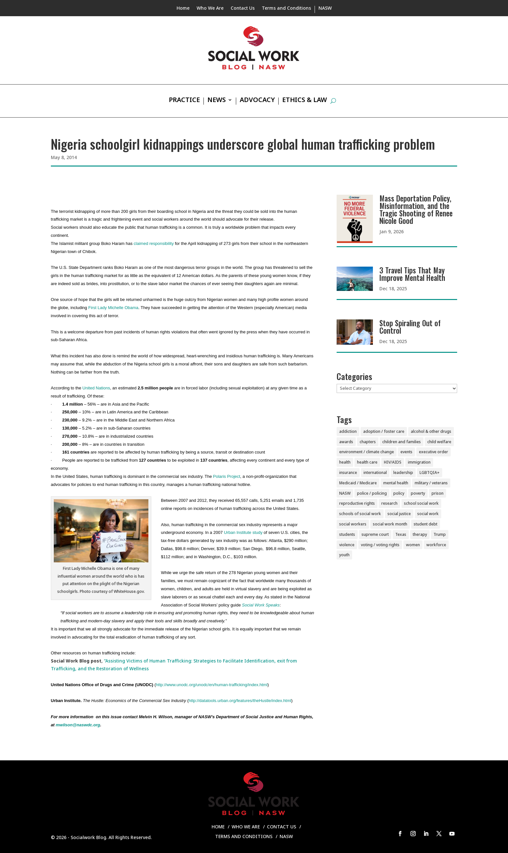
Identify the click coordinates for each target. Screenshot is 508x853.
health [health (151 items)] (345, 462)
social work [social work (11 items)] (428, 513)
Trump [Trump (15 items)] (439, 534)
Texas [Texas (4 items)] (400, 534)
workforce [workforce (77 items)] (436, 545)
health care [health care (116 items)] (367, 462)
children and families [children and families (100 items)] (401, 441)
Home (183, 8)
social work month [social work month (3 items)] (390, 524)
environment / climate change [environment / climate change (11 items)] (366, 452)
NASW (325, 8)
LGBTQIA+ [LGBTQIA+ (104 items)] (430, 472)
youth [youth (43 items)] (344, 555)
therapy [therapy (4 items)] (420, 534)
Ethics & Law (304, 101)
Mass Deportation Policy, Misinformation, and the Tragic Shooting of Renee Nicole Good (416, 209)
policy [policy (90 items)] (398, 493)
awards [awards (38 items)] (346, 441)
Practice (184, 101)
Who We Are (210, 8)
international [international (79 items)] (375, 472)
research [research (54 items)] (389, 503)
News (216, 101)
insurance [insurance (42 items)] (348, 472)
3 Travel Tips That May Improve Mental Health (412, 274)
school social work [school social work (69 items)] (421, 503)
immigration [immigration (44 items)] (419, 462)
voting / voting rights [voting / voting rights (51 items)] (380, 545)
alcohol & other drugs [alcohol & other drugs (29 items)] (431, 431)
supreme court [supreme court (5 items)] (375, 534)
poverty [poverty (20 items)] (418, 493)
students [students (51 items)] (347, 534)
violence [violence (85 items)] (346, 545)
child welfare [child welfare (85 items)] (439, 441)
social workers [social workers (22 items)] (352, 524)
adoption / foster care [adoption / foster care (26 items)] (383, 431)
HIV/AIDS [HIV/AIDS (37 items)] (392, 462)
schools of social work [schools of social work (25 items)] (360, 513)
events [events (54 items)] (406, 452)
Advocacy (257, 101)
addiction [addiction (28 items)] (348, 431)
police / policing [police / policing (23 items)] (372, 493)
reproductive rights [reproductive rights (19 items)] (357, 503)
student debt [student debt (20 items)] (425, 524)
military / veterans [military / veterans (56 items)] (431, 483)
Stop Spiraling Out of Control (410, 326)
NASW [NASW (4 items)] (345, 493)
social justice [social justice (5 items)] (399, 513)
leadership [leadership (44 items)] (403, 472)
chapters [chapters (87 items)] (368, 441)
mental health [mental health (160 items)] (395, 483)
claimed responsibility (154, 243)
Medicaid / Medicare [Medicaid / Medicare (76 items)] (358, 483)
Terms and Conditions (286, 8)
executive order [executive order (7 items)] (433, 452)
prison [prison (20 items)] (438, 493)
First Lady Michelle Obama (113, 307)
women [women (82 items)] (413, 545)
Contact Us (243, 8)
